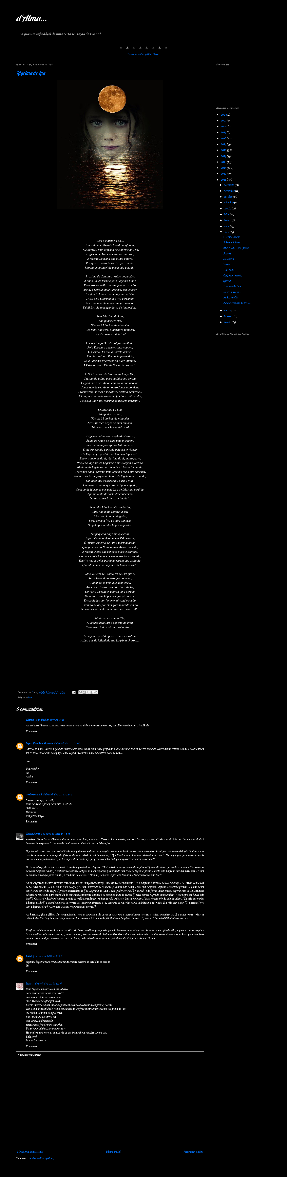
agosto (228, 209)
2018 (224, 138)
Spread (227, 281)
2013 (224, 168)
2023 (224, 115)
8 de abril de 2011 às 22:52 (57, 795)
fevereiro (229, 316)
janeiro (228, 322)
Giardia (30, 720)
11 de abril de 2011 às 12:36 (47, 984)
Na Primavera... (232, 292)
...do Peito (228, 270)
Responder (31, 731)
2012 (224, 174)
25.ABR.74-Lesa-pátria (236, 248)
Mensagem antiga (193, 1152)
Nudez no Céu (230, 298)
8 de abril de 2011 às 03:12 (50, 720)
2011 (224, 180)
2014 (224, 162)
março (227, 311)
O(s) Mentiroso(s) (232, 276)
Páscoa (227, 254)
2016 (224, 150)
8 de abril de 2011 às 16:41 (68, 744)
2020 (224, 127)
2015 (224, 156)
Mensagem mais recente (30, 1152)
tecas (28, 984)
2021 (224, 121)
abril (227, 232)
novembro (229, 191)
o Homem (228, 259)
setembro (229, 203)
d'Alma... (31, 18)
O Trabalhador (231, 237)
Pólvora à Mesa (232, 243)
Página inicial (113, 1152)
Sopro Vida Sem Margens (39, 744)
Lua (30, 698)
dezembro (229, 185)
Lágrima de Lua (30, 73)
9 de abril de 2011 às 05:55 (55, 834)
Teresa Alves (33, 834)
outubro (228, 197)
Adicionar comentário (29, 1055)
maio (227, 226)
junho (227, 220)
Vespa (226, 265)
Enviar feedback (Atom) (41, 1158)
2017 (224, 144)
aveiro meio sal (34, 795)
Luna (29, 956)
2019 (224, 132)
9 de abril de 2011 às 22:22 (47, 956)
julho (227, 215)
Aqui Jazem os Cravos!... (237, 303)
